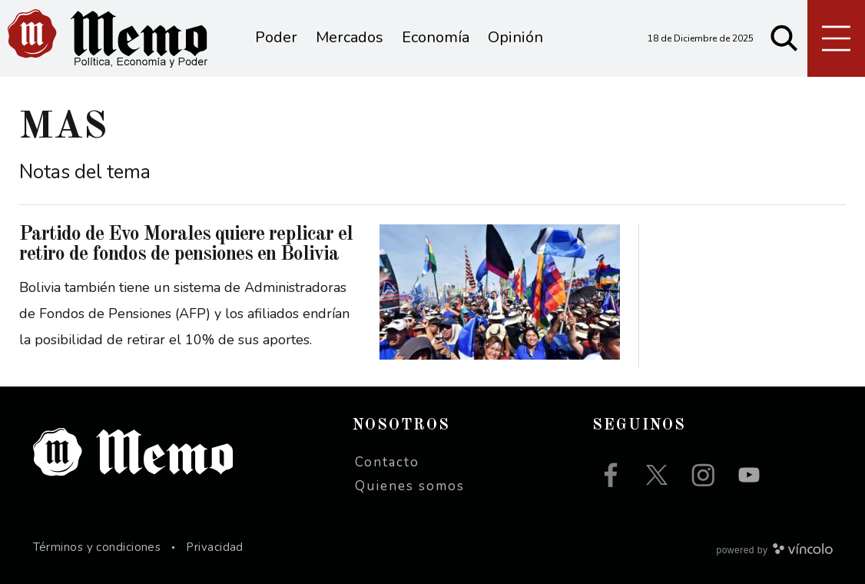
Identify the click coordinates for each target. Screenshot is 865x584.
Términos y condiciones (97, 547)
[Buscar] (784, 38)
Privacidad (215, 547)
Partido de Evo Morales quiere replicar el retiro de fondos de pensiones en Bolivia (186, 244)
